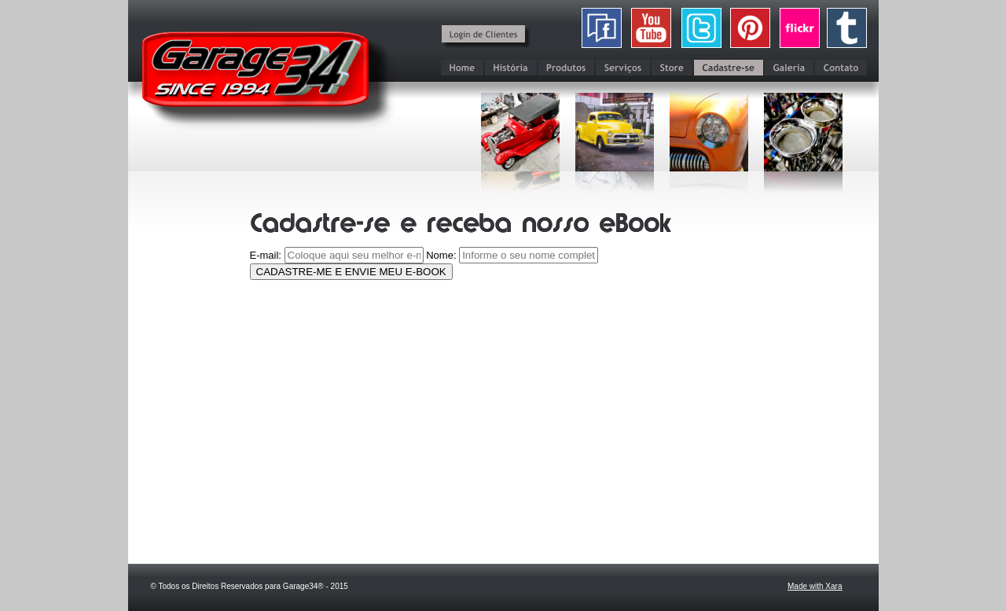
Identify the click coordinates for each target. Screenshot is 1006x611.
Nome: (441, 255)
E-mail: (265, 255)
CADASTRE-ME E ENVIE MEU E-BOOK (351, 272)
